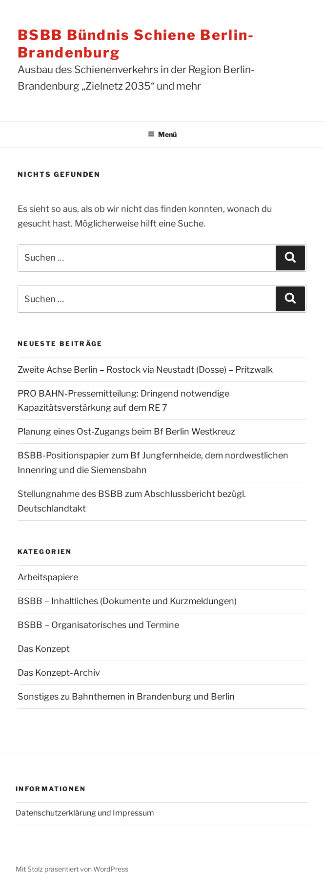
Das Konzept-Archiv (59, 672)
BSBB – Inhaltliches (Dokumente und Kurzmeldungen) (127, 601)
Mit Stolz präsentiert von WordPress (72, 869)
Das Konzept (44, 649)
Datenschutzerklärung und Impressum (85, 812)
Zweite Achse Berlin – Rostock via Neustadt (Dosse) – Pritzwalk (145, 369)
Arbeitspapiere (48, 577)
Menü (162, 134)
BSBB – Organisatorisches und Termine (98, 625)
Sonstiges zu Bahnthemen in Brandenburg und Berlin (126, 696)
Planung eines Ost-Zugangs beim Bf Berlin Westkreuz (126, 431)
